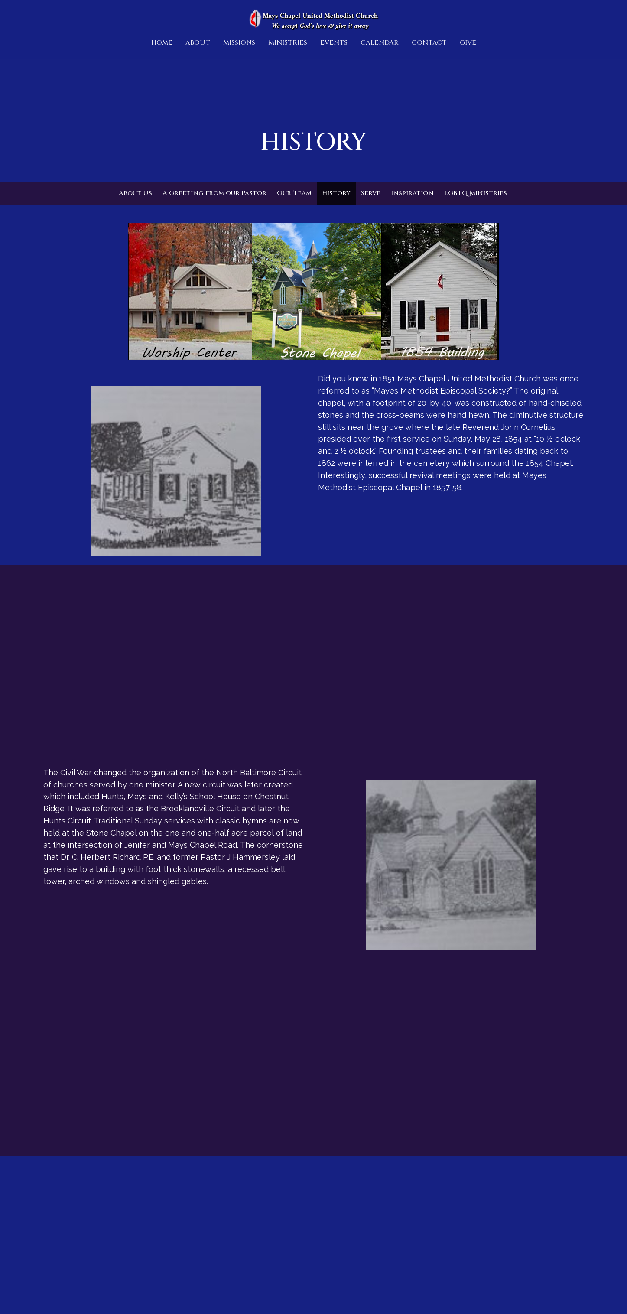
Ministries (287, 42)
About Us (135, 193)
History (336, 193)
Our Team (294, 193)
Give (468, 42)
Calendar (380, 42)
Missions (239, 42)
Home (161, 42)
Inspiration (412, 193)
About (197, 42)
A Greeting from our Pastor (214, 193)
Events (334, 42)
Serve (370, 193)
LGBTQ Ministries (475, 193)
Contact (429, 42)
